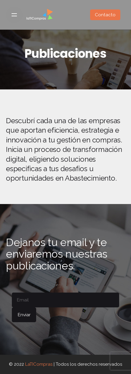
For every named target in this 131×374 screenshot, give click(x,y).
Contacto (105, 14)
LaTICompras (38, 364)
